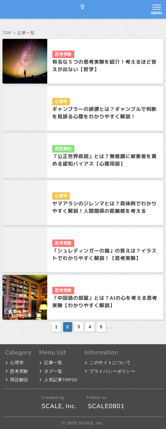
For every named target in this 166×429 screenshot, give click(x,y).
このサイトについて (110, 362)
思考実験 (63, 54)
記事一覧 (53, 362)
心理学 (61, 101)
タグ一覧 (53, 371)
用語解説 (63, 148)
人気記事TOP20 (60, 379)
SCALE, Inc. (58, 406)
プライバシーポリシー (113, 371)
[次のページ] (115, 327)
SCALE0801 (106, 406)
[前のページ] (48, 327)
